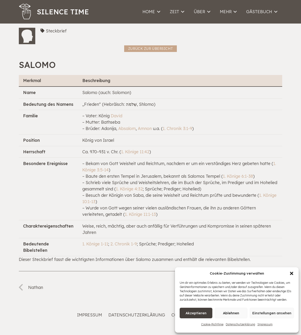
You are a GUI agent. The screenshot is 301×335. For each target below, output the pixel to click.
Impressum (265, 324)
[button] (291, 273)
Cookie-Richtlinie (212, 324)
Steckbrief (56, 31)
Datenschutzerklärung (240, 324)
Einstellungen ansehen (271, 313)
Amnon (145, 128)
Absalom (127, 128)
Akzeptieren (196, 313)
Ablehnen (231, 313)
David (116, 115)
